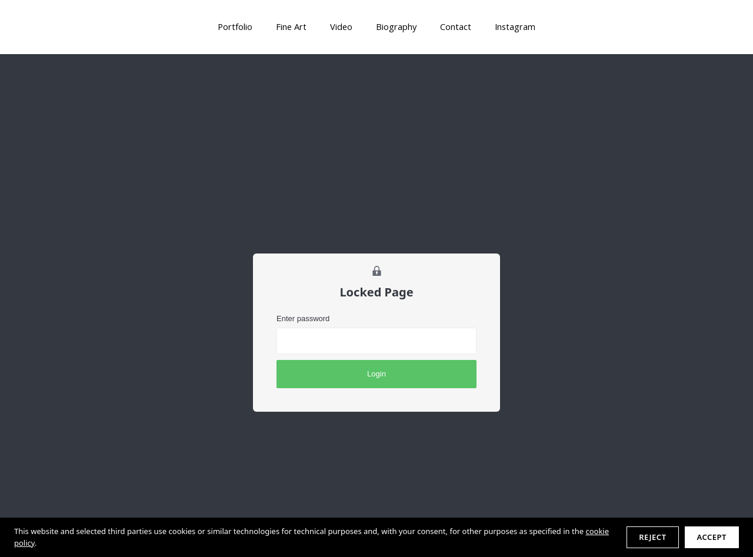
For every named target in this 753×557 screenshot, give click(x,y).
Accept (712, 537)
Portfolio (235, 26)
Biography (396, 26)
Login (376, 373)
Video (341, 26)
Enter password (302, 318)
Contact (455, 26)
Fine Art (291, 26)
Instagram (515, 26)
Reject (652, 537)
